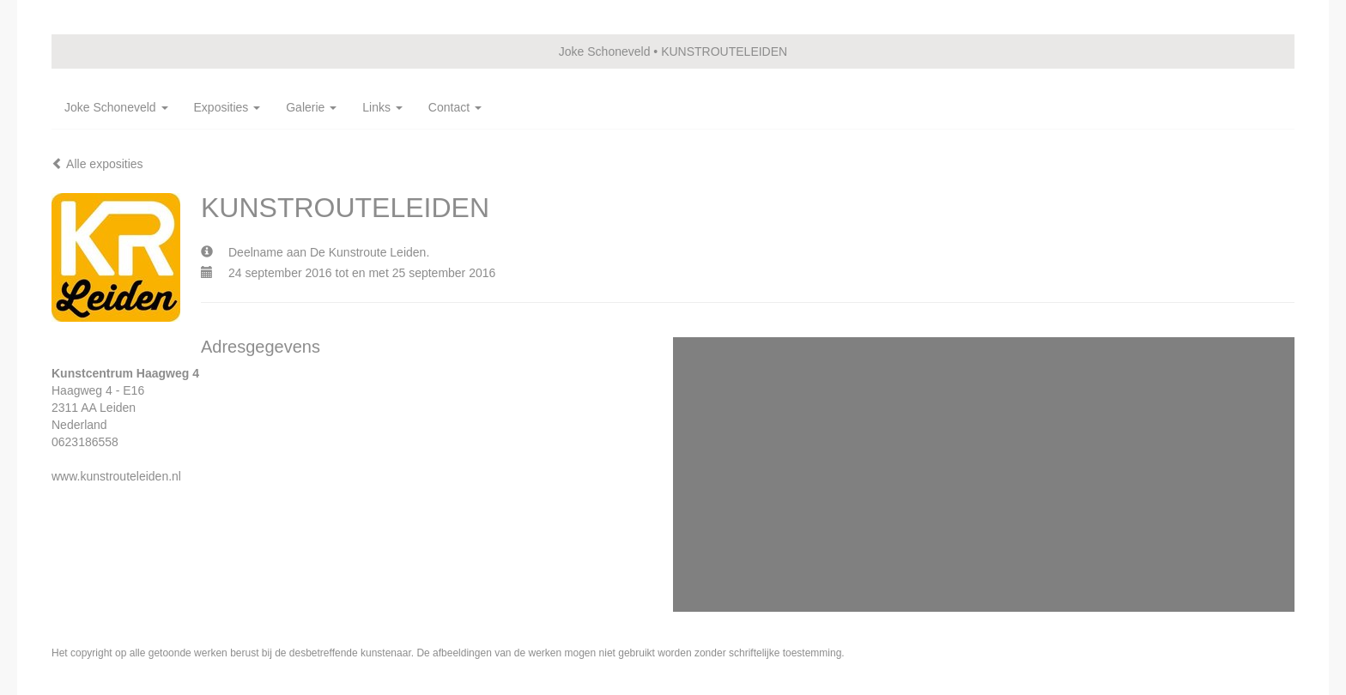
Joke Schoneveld (605, 51)
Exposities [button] (227, 107)
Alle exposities (97, 164)
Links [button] (382, 107)
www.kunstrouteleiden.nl (116, 476)
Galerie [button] (311, 107)
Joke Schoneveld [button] (116, 107)
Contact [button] (455, 107)
